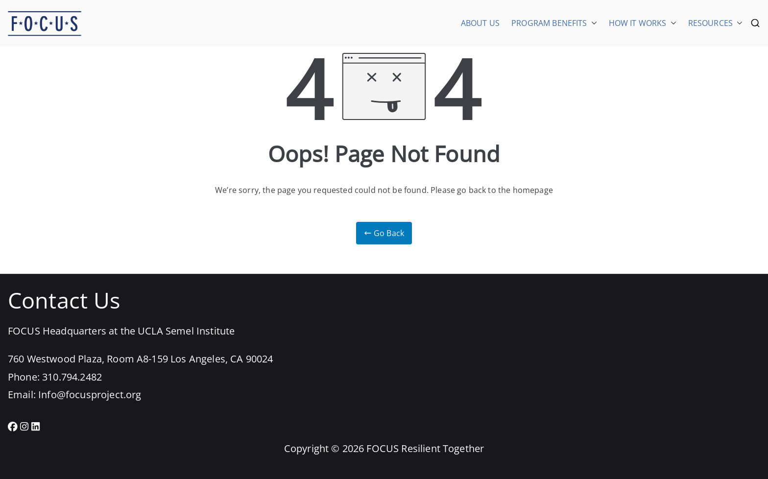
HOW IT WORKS (642, 23)
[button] (592, 23)
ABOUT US (480, 23)
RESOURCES (715, 23)
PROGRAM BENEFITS (554, 23)
